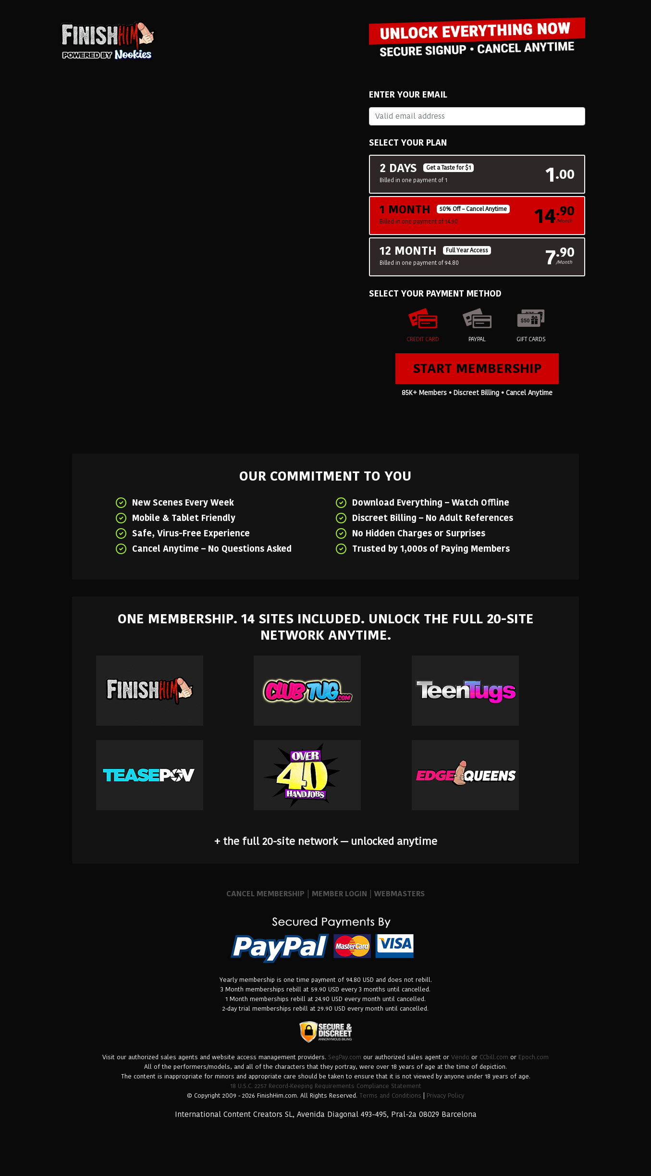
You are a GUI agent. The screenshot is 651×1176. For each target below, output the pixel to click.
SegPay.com (344, 1057)
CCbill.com (493, 1057)
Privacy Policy (445, 1095)
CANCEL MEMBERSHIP (265, 893)
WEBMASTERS (399, 893)
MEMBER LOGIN (339, 893)
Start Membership (477, 368)
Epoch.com (533, 1057)
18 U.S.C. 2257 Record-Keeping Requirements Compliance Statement (325, 1085)
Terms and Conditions (390, 1095)
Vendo (460, 1057)
